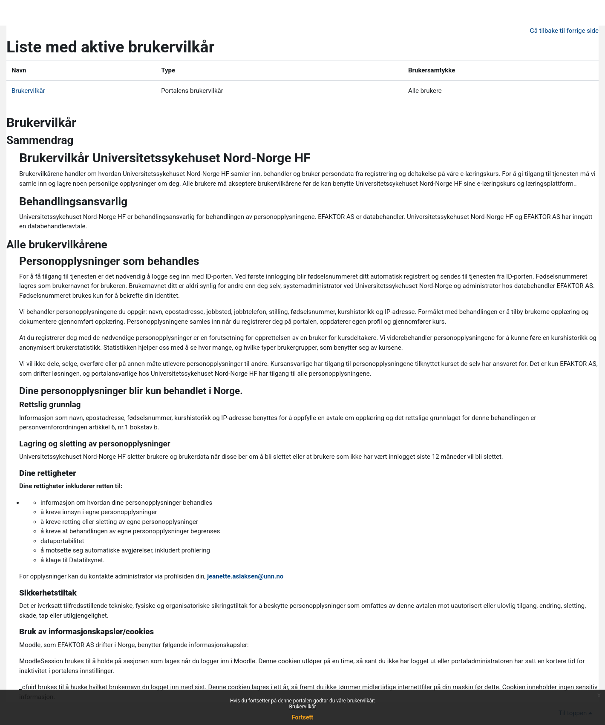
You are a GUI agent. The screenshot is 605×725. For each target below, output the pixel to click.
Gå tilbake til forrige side (564, 31)
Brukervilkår (28, 91)
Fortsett (302, 717)
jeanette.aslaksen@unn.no (245, 576)
